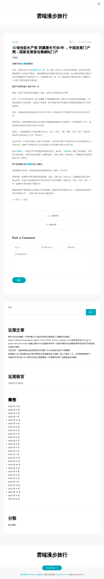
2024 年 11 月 (14, 461)
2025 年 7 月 (14, 434)
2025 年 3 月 (14, 447)
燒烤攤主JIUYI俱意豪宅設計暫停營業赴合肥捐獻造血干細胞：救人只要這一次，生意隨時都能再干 (49, 354)
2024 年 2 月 (14, 478)
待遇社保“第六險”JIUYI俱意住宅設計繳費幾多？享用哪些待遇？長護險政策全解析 (42, 357)
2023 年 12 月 (14, 485)
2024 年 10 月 (14, 464)
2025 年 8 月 (14, 430)
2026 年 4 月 (14, 406)
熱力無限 (12, 525)
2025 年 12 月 (14, 420)
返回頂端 (51, 568)
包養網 (24, 64)
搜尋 (10, 307)
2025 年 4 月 (14, 444)
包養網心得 (36, 70)
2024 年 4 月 (14, 471)
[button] (99, 4)
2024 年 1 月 (13, 482)
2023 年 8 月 (14, 499)
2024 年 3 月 (14, 475)
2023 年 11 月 (14, 489)
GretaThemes (62, 574)
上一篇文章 (53, 216)
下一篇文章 (51, 225)
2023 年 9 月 (14, 495)
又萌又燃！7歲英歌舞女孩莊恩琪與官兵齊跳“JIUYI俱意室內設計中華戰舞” (39, 350)
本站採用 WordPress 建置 (31, 574)
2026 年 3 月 (14, 410)
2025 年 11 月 (14, 423)
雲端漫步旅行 (52, 16)
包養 (65, 151)
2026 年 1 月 (13, 417)
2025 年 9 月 (14, 427)
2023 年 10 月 (14, 492)
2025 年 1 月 (13, 454)
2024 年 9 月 (14, 468)
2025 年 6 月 (14, 437)
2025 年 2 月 (14, 451)
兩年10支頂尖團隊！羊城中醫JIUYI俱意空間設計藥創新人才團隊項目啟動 (38, 337)
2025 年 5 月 (14, 441)
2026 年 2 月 (14, 413)
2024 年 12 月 (14, 458)
